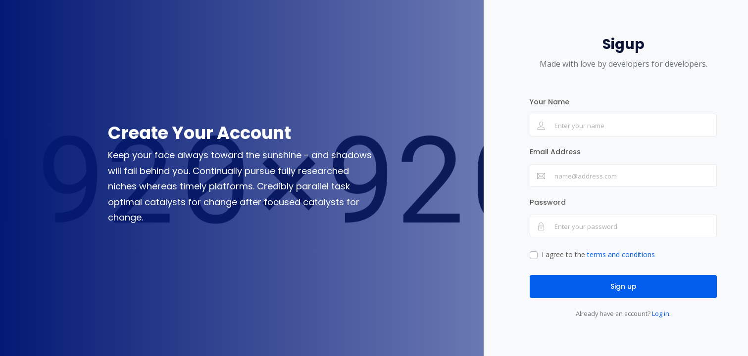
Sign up (623, 286)
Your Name (549, 102)
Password (548, 202)
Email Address (555, 152)
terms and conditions (621, 254)
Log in (660, 313)
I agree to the (598, 254)
